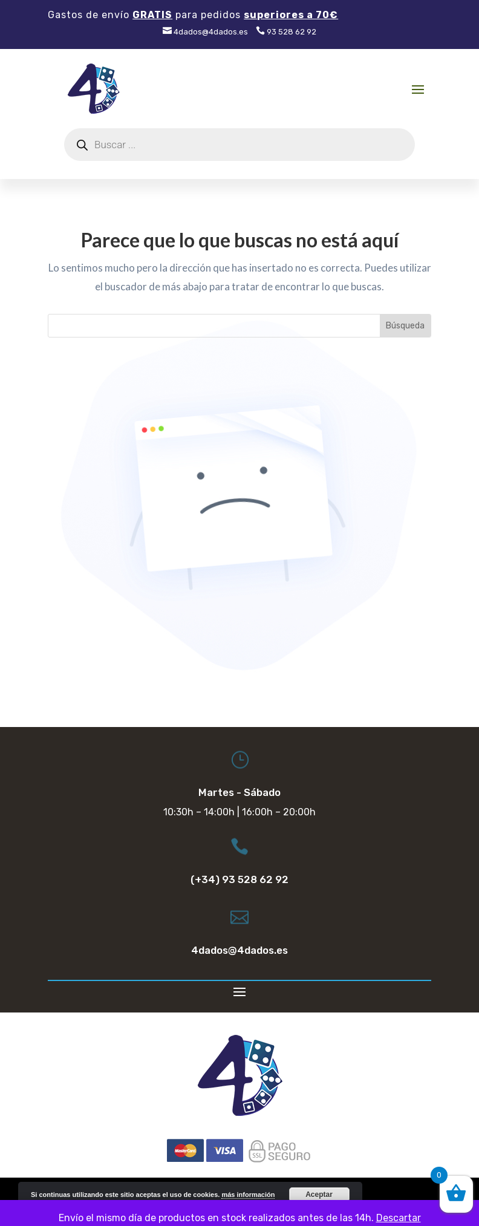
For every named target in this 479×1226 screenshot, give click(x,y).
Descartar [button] (398, 1218)
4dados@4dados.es (205, 31)
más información (248, 1194)
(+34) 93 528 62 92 (239, 879)
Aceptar (319, 1194)
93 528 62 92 (286, 31)
